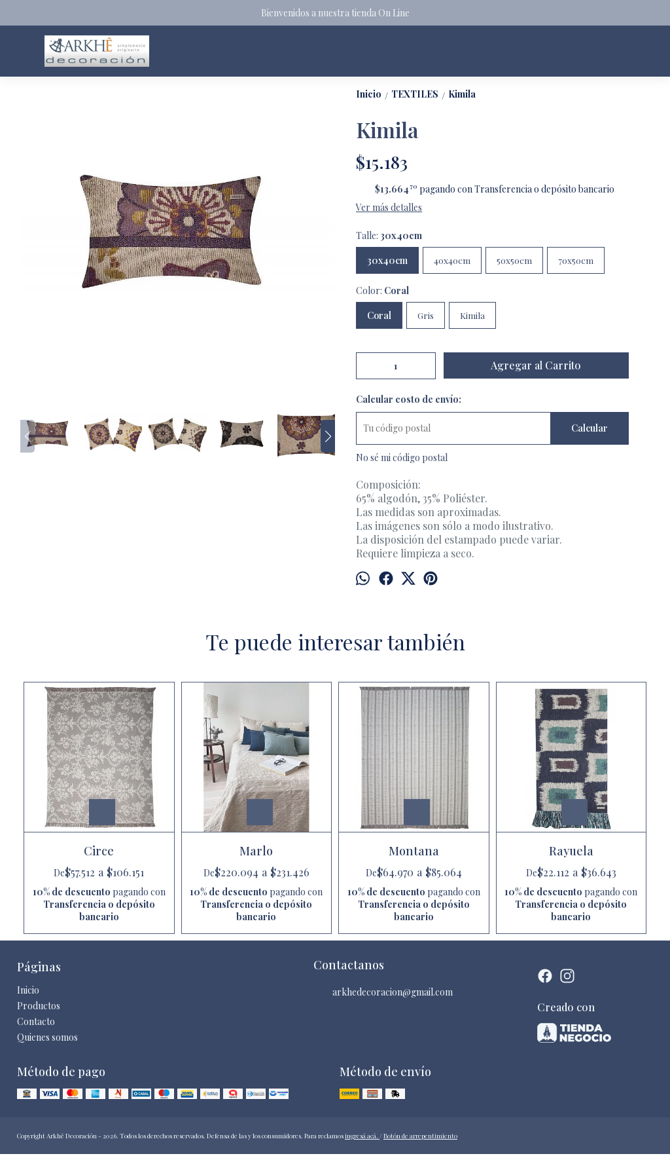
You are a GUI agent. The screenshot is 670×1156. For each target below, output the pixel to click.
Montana (414, 851)
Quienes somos (47, 1037)
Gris (425, 315)
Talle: (389, 235)
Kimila (472, 315)
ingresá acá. (362, 1135)
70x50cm (575, 260)
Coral (379, 315)
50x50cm (514, 260)
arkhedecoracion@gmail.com (383, 992)
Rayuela (571, 851)
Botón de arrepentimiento (420, 1135)
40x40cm (452, 260)
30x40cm (387, 260)
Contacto (36, 1021)
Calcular (589, 428)
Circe (99, 851)
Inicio (28, 990)
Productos (38, 1005)
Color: (382, 290)
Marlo (256, 851)
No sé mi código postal (402, 457)
